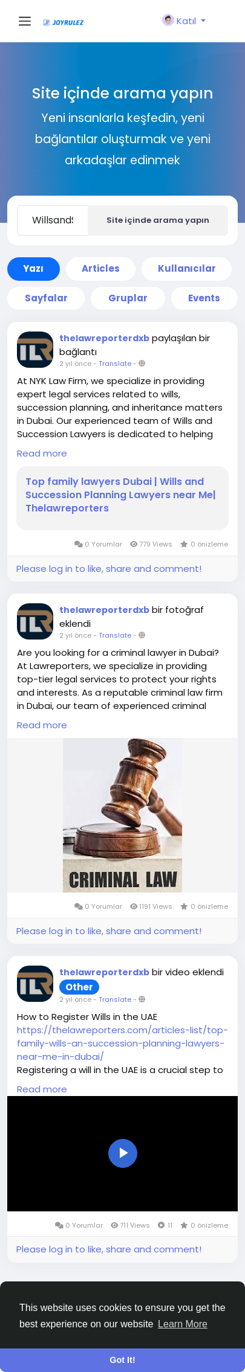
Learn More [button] (182, 1324)
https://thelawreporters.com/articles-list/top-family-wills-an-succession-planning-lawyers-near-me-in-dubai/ (122, 1043)
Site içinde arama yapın (157, 220)
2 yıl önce (75, 363)
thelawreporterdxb (104, 338)
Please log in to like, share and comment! (108, 568)
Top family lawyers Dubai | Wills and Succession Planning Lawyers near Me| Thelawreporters (120, 495)
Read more (42, 453)
